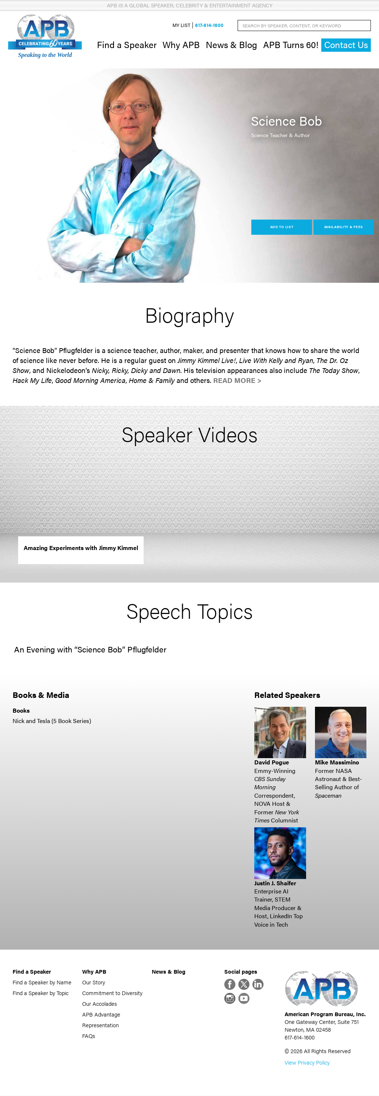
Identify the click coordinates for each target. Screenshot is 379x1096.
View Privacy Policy (307, 1062)
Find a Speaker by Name (42, 982)
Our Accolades (99, 1004)
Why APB (181, 44)
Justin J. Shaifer (275, 883)
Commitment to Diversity (112, 993)
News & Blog (231, 44)
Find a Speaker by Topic (40, 993)
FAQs (88, 1036)
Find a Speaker (127, 44)
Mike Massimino (337, 762)
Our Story (93, 982)
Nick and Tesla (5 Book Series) (52, 721)
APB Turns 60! (290, 44)
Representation (100, 1025)
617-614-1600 (209, 25)
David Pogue (271, 762)
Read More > (237, 380)
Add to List (282, 227)
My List (181, 25)
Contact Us (346, 45)
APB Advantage (101, 1014)
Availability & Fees (343, 227)
